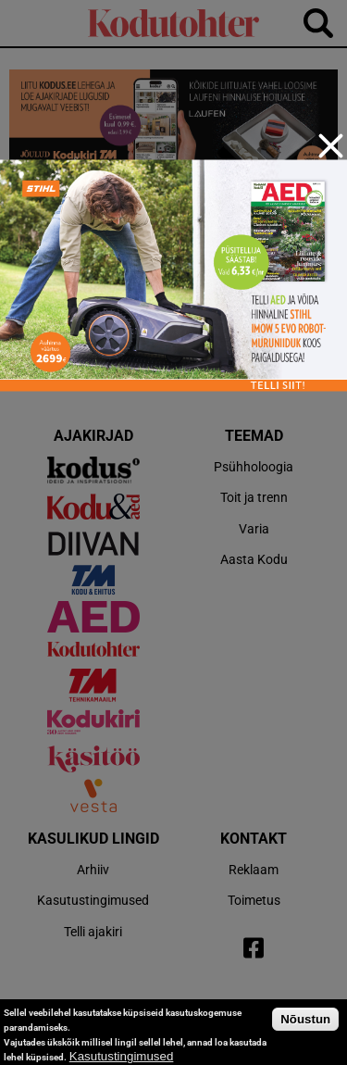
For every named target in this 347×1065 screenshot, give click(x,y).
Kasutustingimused (121, 1056)
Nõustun (305, 1019)
